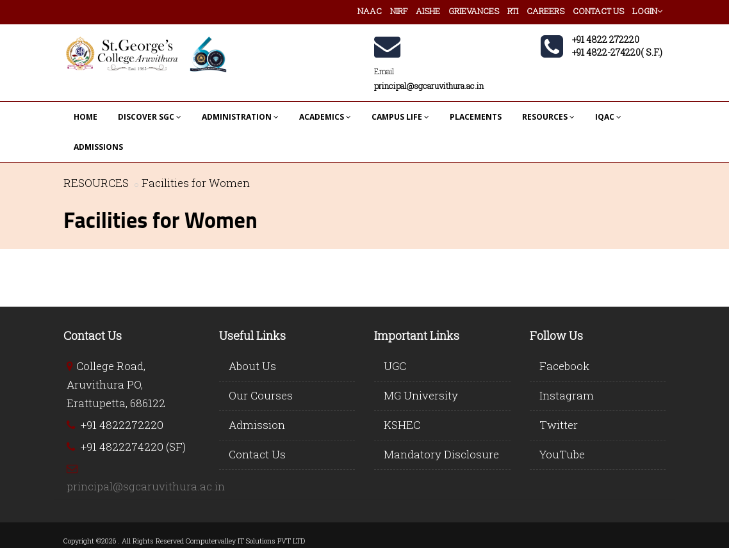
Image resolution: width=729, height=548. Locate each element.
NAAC (369, 11)
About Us (252, 366)
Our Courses (261, 395)
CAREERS (545, 11)
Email (384, 71)
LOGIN (647, 11)
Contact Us (257, 454)
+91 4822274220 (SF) (133, 446)
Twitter (558, 424)
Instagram (566, 395)
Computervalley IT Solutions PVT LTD (245, 540)
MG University (421, 395)
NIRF (398, 11)
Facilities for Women (196, 182)
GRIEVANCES (473, 11)
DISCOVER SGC (149, 116)
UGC (395, 366)
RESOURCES (548, 116)
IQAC (608, 116)
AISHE (428, 11)
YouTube (562, 454)
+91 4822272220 (122, 424)
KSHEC (402, 424)
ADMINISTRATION (240, 116)
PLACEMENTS (476, 116)
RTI (512, 11)
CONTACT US (598, 11)
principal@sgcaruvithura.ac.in (146, 486)
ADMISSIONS (98, 146)
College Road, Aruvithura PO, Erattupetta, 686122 (116, 384)
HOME (85, 116)
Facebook (564, 366)
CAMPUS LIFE (400, 116)
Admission (257, 424)
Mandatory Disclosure (441, 454)
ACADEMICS (325, 116)
